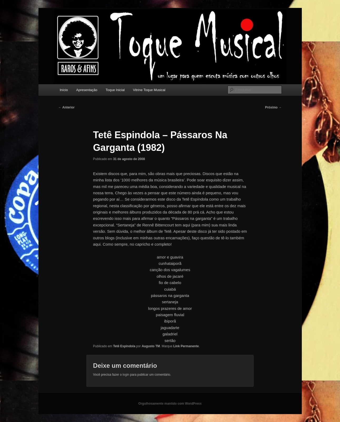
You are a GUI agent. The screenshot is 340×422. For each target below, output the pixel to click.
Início (64, 90)
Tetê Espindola (124, 346)
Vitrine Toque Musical (149, 90)
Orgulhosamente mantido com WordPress (170, 403)
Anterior (66, 107)
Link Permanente (186, 346)
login (125, 374)
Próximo (273, 107)
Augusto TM (151, 346)
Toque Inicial (115, 90)
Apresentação (86, 90)
